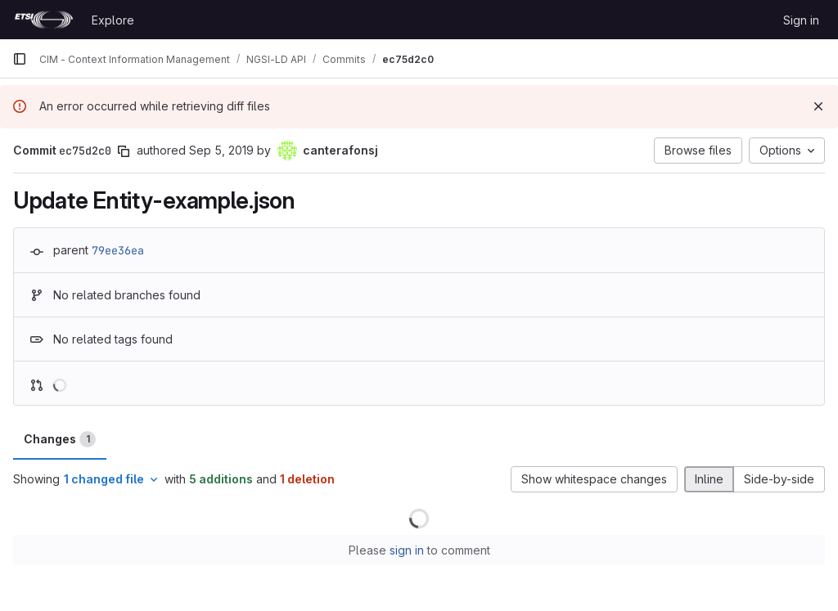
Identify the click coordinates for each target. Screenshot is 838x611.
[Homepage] (44, 20)
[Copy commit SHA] (123, 151)
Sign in (801, 20)
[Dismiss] (818, 106)
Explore (113, 20)
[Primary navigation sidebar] (20, 59)
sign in (407, 550)
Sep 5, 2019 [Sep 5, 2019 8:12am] (221, 150)
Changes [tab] (60, 439)
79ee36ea (118, 250)
